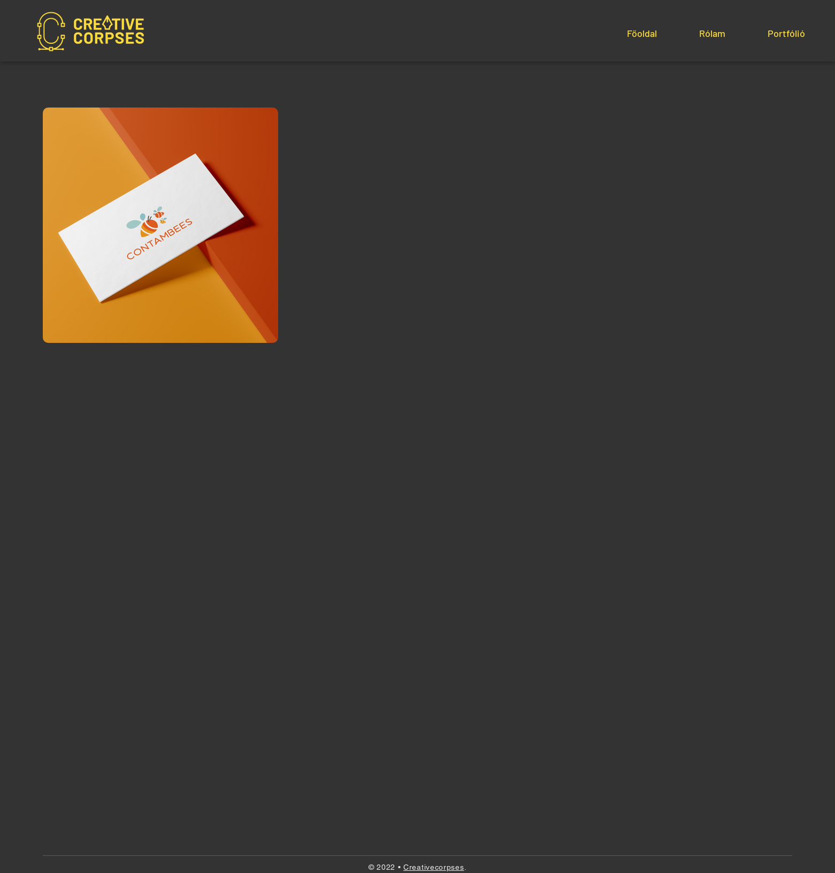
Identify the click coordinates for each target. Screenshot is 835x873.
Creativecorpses (433, 867)
